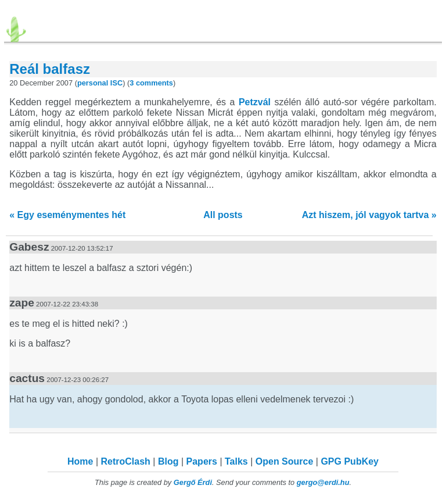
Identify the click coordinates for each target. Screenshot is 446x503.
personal (92, 83)
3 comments (151, 83)
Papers (201, 461)
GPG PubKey (350, 461)
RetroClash (125, 461)
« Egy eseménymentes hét (67, 215)
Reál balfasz (49, 69)
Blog (168, 461)
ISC (116, 83)
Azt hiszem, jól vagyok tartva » (369, 215)
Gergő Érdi (193, 482)
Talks (236, 461)
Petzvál (255, 102)
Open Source (285, 461)
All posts (223, 215)
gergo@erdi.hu (323, 482)
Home (80, 461)
